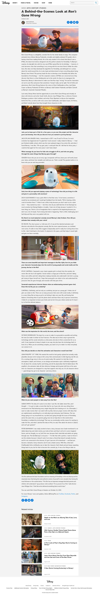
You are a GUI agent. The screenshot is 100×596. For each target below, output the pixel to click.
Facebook (67, 494)
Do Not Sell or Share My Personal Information (81, 588)
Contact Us (48, 585)
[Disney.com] (6, 3)
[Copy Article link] (77, 22)
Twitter (73, 494)
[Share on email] (74, 22)
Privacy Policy (34, 588)
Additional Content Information (21, 588)
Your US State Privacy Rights (45, 588)
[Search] (82, 2)
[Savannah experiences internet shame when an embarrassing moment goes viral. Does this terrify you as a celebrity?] (50, 285)
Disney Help (35, 585)
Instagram (25, 496)
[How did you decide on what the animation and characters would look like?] (50, 351)
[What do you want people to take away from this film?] (50, 400)
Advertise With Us (56, 585)
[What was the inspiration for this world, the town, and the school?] (50, 331)
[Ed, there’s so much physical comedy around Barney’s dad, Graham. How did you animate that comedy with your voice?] (50, 219)
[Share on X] (71, 22)
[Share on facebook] (68, 22)
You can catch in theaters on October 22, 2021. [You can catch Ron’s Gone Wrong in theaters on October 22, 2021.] (41, 490)
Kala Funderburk (30, 21)
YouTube (61, 494)
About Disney (28, 585)
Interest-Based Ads (50, 589)
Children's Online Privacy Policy (61, 588)
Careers (42, 585)
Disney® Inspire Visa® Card (68, 585)
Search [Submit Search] (96, 3)
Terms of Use (9, 588)
